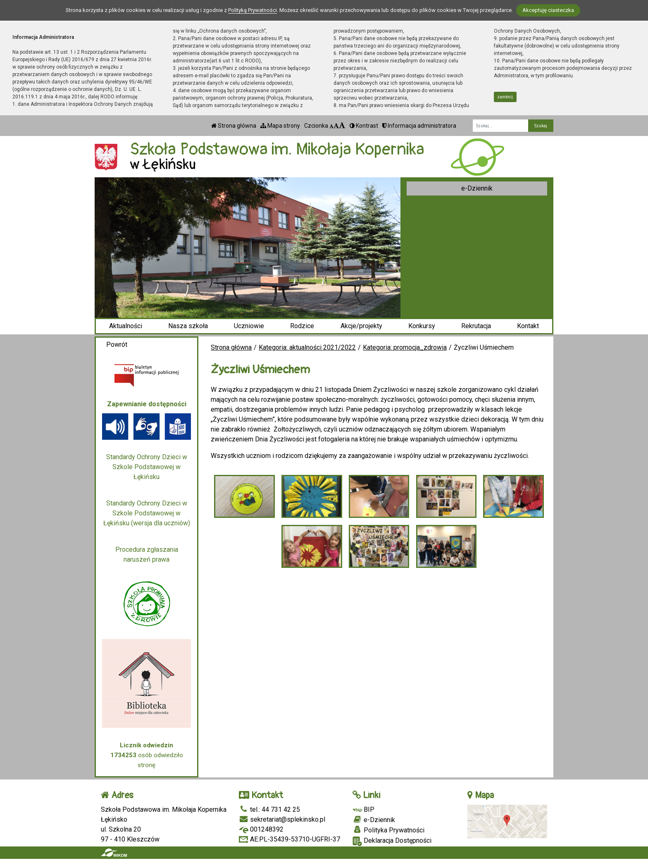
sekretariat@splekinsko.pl (282, 819)
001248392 (261, 829)
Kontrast (364, 125)
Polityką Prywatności (252, 10)
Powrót (116, 344)
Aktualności (125, 326)
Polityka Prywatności (388, 830)
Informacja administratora (419, 125)
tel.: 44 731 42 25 (269, 809)
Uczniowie (249, 326)
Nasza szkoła (188, 326)
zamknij (505, 97)
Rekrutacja (476, 326)
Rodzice (302, 326)
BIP (363, 809)
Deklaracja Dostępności (392, 841)
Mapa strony (280, 125)
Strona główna (233, 125)
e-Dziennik (477, 188)
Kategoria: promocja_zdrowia (405, 347)
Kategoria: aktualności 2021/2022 (307, 347)
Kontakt (528, 326)
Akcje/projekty (361, 326)
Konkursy (421, 326)
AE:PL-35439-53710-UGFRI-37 (289, 839)
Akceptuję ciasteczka (548, 10)
